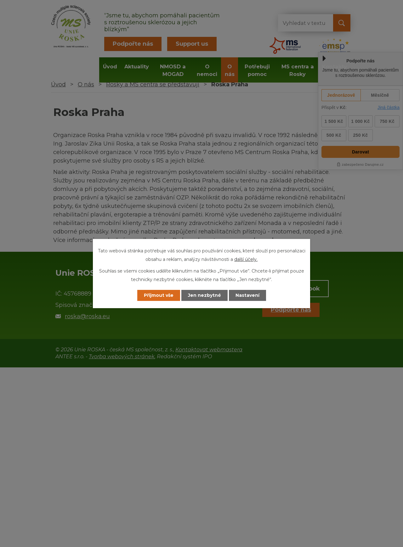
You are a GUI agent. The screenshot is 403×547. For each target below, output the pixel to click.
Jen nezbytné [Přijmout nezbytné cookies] (204, 295)
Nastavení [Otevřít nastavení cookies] (247, 295)
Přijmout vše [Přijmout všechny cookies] (158, 295)
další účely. (246, 259)
